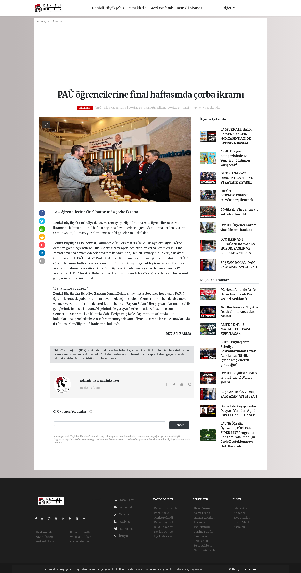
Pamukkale (137, 8)
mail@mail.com (90, 388)
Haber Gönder (79, 541)
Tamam (251, 569)
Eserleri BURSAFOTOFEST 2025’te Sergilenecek (236, 195)
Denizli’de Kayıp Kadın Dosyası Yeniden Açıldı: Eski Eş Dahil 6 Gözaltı (238, 410)
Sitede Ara (240, 508)
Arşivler (122, 521)
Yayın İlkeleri (44, 537)
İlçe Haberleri (163, 536)
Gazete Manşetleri (206, 550)
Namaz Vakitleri (204, 517)
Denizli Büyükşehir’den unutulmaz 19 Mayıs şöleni (238, 377)
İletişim (121, 536)
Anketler (239, 513)
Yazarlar (122, 514)
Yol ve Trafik (202, 513)
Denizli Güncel (163, 531)
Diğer (227, 8)
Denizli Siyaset (189, 8)
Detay (234, 569)
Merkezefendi (161, 8)
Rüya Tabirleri (243, 522)
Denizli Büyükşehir (108, 8)
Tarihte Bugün (203, 531)
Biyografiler (242, 517)
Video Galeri (124, 507)
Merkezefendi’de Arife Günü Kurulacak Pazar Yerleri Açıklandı (238, 294)
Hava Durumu (203, 508)
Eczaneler (200, 522)
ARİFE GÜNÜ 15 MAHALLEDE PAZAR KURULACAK (236, 329)
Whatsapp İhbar (80, 537)
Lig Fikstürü (202, 527)
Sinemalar (200, 536)
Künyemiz (123, 529)
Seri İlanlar (201, 541)
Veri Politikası (45, 541)
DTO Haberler (163, 527)
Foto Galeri (124, 500)
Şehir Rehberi (203, 545)
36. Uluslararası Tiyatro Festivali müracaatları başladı (239, 311)
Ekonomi (58, 21)
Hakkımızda (44, 532)
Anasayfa (43, 21)
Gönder (179, 424)
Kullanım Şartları (81, 532)
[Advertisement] (150, 57)
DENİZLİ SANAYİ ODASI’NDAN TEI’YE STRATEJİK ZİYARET (236, 178)
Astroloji (239, 527)
